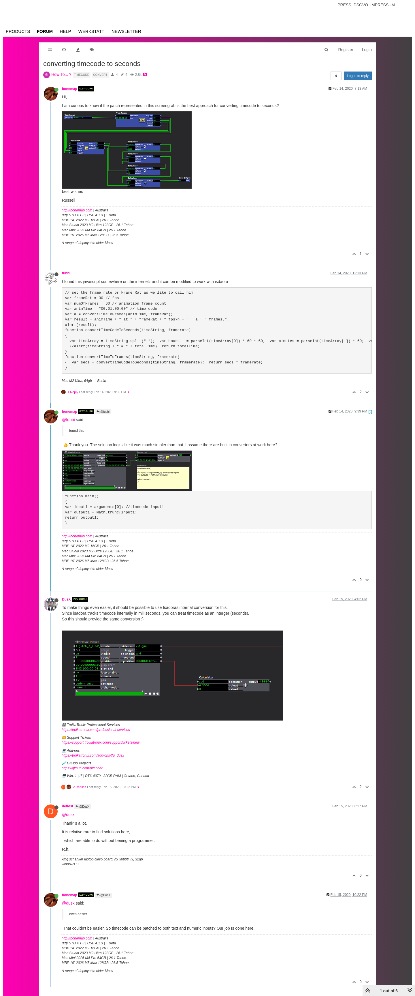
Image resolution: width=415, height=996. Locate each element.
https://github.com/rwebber (82, 768)
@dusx (68, 814)
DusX (66, 599)
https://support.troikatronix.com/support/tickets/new (100, 742)
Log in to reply (358, 76)
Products (18, 31)
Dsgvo (361, 5)
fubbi (66, 273)
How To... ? (61, 74)
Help (65, 31)
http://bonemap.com (77, 210)
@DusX (82, 806)
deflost (67, 806)
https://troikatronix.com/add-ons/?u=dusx (93, 755)
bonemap (69, 89)
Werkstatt (91, 31)
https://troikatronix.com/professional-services (96, 730)
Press (344, 5)
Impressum (382, 5)
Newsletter (126, 31)
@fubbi (103, 411)
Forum (45, 31)
